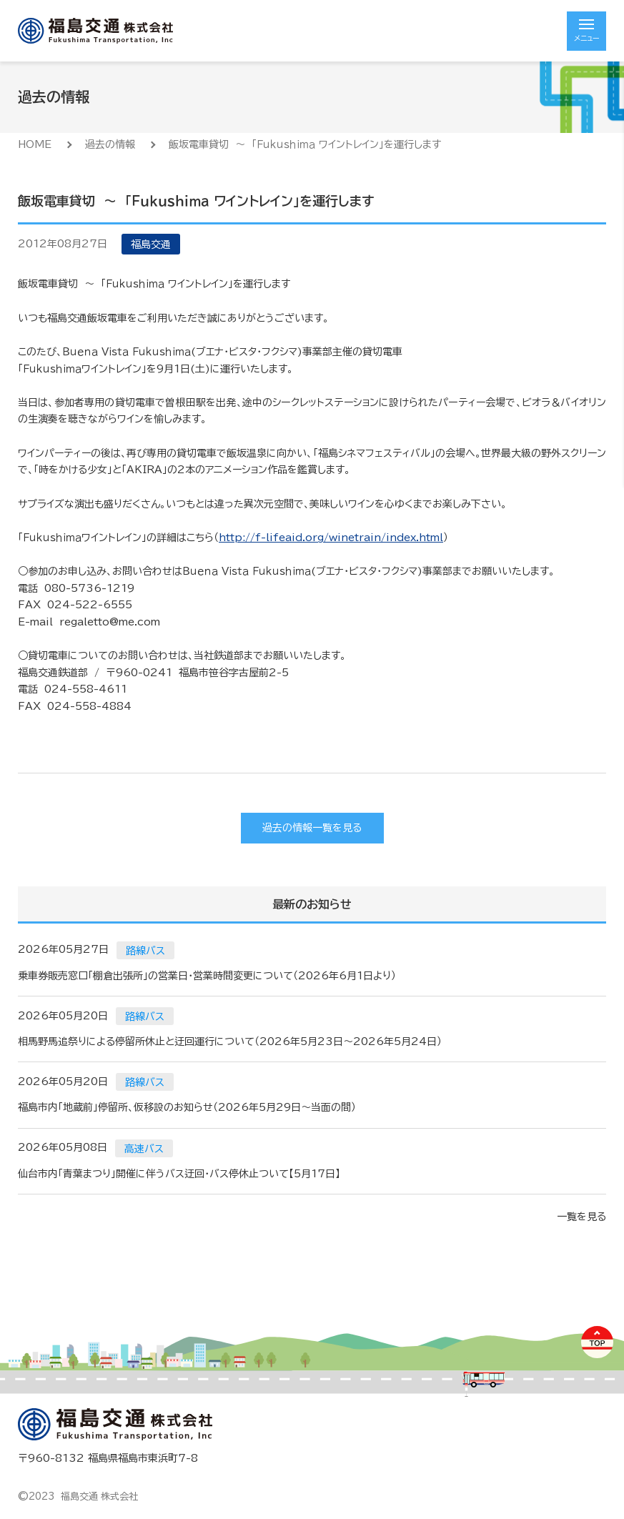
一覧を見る (581, 1217)
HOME (34, 144)
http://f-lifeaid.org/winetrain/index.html (331, 538)
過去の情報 (110, 144)
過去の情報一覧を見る (312, 828)
